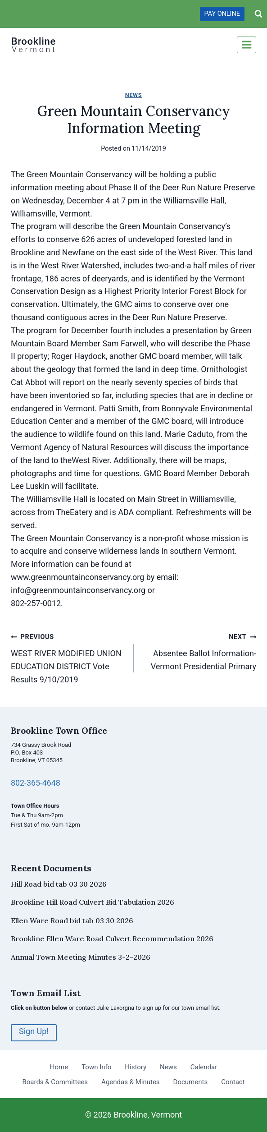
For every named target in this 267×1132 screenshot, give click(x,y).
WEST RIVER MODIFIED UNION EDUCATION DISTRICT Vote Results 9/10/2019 (68, 657)
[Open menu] (246, 45)
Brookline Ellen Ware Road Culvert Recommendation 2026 (112, 938)
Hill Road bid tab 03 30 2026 (59, 883)
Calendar (203, 1067)
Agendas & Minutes (130, 1082)
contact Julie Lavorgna (105, 1007)
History (135, 1067)
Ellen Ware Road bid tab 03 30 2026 (72, 920)
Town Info (96, 1067)
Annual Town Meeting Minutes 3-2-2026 (80, 957)
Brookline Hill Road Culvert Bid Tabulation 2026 (92, 902)
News (133, 95)
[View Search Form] (258, 14)
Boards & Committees (55, 1082)
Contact (232, 1082)
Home (59, 1067)
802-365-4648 (35, 782)
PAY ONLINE (222, 14)
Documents (190, 1082)
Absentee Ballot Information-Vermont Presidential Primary (199, 650)
